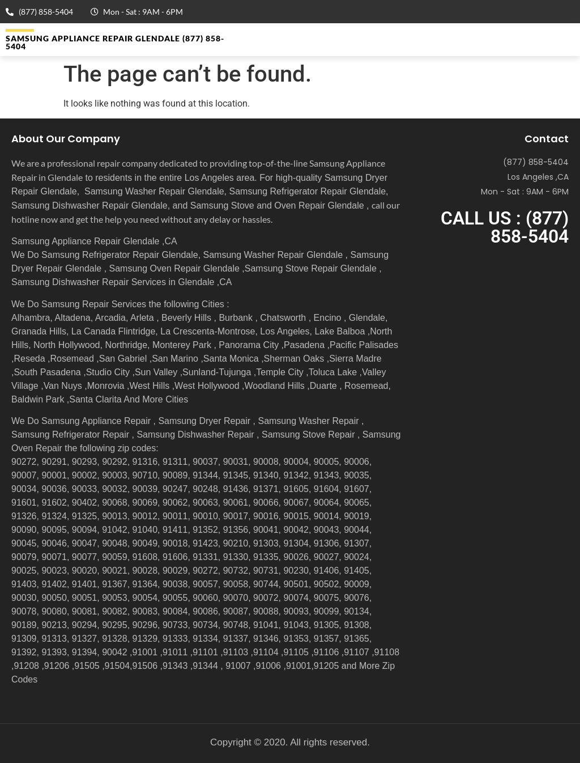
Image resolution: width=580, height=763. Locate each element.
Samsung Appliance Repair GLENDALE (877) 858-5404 (115, 42)
